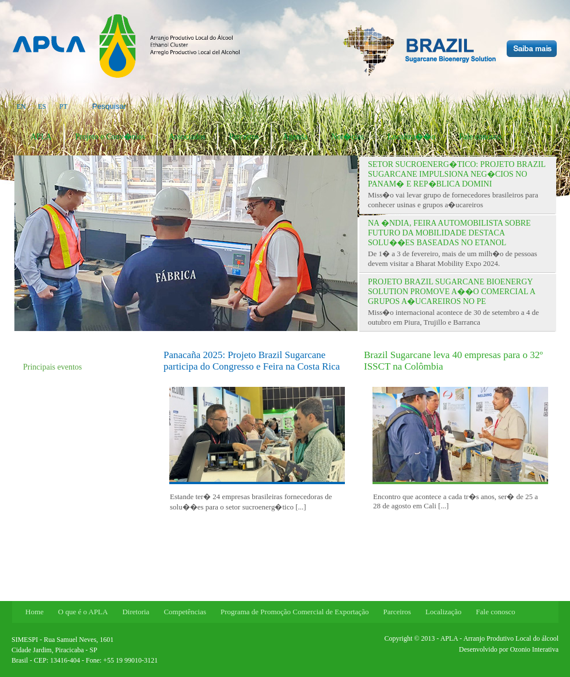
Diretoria (135, 611)
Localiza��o (411, 136)
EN (21, 106)
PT (63, 106)
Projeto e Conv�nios (110, 136)
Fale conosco (480, 136)
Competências (185, 611)
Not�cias (347, 136)
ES (42, 106)
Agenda (295, 136)
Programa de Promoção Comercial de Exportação (294, 611)
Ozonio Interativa (534, 649)
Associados (187, 136)
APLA (41, 136)
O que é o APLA (83, 611)
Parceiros (244, 136)
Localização (443, 611)
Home (34, 611)
